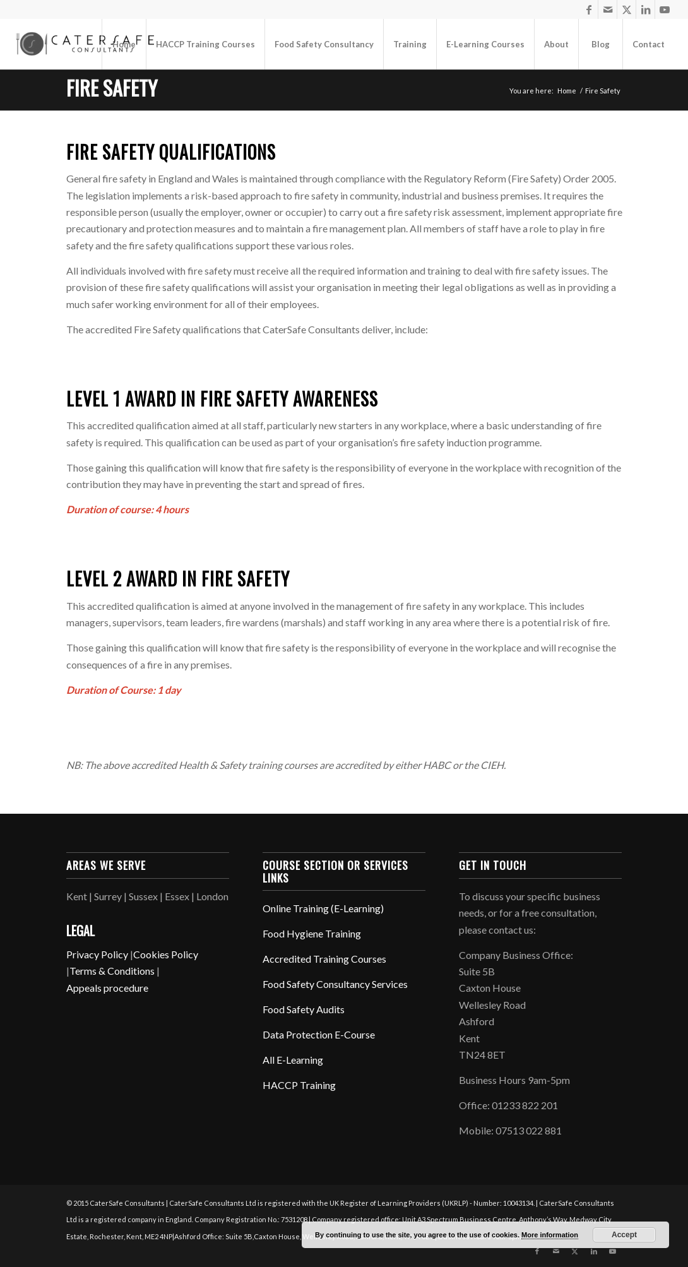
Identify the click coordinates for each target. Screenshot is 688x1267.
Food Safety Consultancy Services (335, 984)
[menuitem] (124, 44)
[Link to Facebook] (588, 9)
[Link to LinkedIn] (645, 9)
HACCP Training (299, 1085)
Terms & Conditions (112, 971)
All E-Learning (293, 1060)
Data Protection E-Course (319, 1034)
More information (549, 1235)
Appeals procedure (107, 988)
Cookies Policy (165, 954)
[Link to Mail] (607, 9)
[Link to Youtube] (664, 9)
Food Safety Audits (304, 1009)
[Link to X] (626, 9)
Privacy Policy (97, 954)
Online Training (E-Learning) (323, 908)
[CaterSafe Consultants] (84, 44)
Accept (624, 1234)
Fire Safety (111, 87)
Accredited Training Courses (324, 959)
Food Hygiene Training (312, 933)
